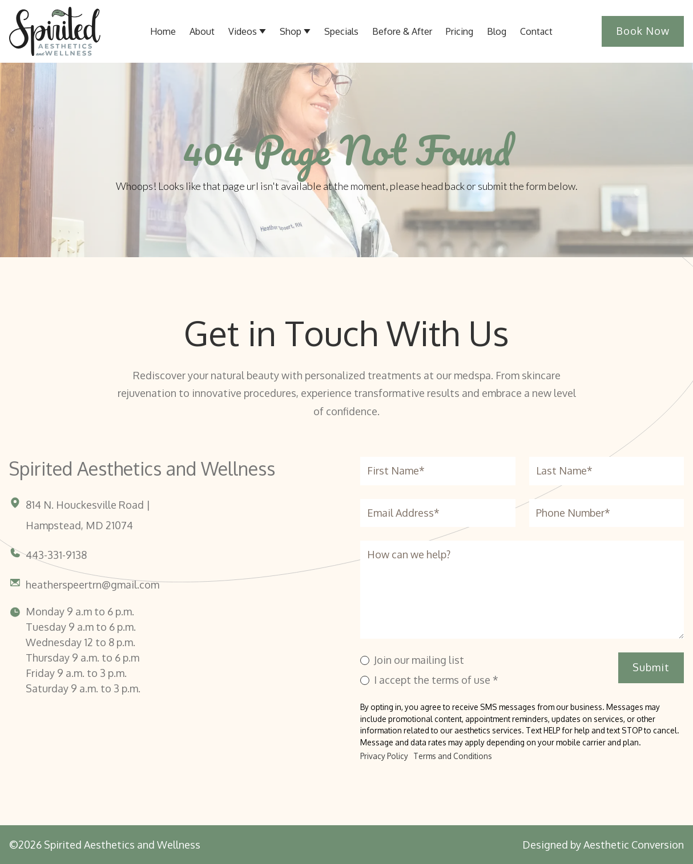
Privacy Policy (384, 756)
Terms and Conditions (452, 756)
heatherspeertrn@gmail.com (92, 584)
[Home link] (54, 31)
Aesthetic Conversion (633, 844)
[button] (247, 31)
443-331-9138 (56, 555)
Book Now (643, 31)
